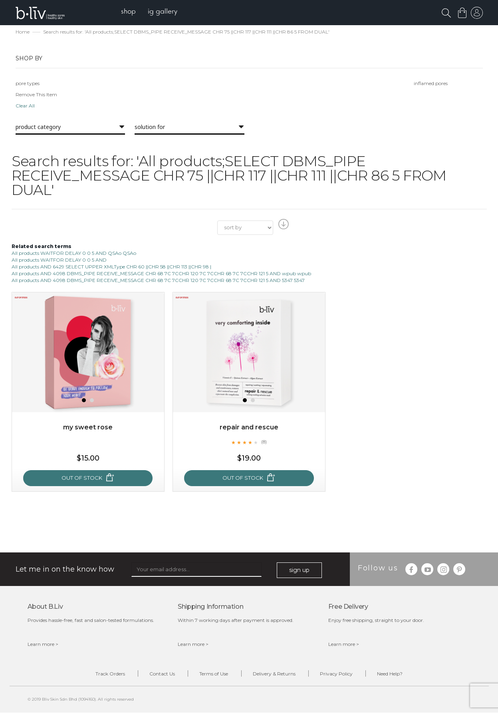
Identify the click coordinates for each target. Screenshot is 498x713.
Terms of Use (213, 674)
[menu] (149, 12)
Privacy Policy (337, 674)
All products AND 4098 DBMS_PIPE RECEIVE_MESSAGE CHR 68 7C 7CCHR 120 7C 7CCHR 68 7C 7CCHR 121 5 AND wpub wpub (161, 274)
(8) (264, 442)
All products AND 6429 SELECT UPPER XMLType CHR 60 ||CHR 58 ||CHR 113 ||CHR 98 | (111, 267)
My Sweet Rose (88, 427)
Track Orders (108, 674)
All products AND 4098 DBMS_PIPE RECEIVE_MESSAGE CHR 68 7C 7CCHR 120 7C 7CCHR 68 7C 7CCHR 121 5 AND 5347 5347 (158, 281)
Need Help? (392, 674)
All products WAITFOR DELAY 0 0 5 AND (59, 260)
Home (23, 32)
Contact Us (161, 674)
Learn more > (43, 644)
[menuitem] (128, 12)
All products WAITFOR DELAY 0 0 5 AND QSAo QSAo (74, 253)
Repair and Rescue (249, 427)
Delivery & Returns (274, 674)
